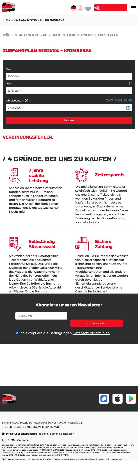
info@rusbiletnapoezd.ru (22, 433)
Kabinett (107, 7)
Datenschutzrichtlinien (91, 326)
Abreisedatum (17, 100)
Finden (69, 120)
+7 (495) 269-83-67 (17, 439)
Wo (8, 69)
